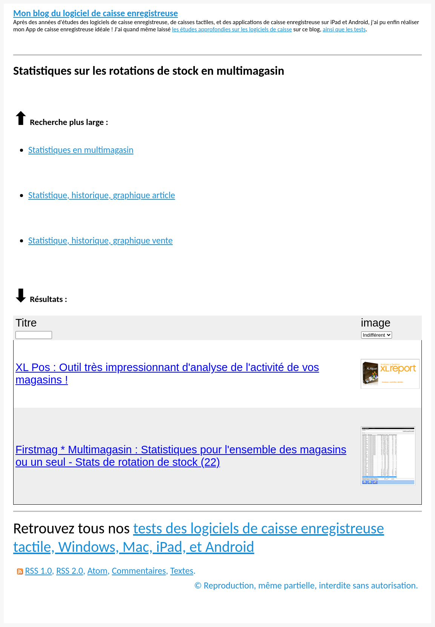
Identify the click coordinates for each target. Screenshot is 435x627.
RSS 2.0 (69, 570)
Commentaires (139, 570)
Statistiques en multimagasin (80, 149)
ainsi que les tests (344, 29)
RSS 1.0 (38, 570)
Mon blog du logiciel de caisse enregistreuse (95, 13)
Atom (97, 570)
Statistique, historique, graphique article (101, 194)
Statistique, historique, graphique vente (100, 240)
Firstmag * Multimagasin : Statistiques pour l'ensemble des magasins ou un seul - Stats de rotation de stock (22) (180, 456)
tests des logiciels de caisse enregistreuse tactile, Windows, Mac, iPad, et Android (198, 537)
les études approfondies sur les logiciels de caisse (232, 29)
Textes (181, 570)
